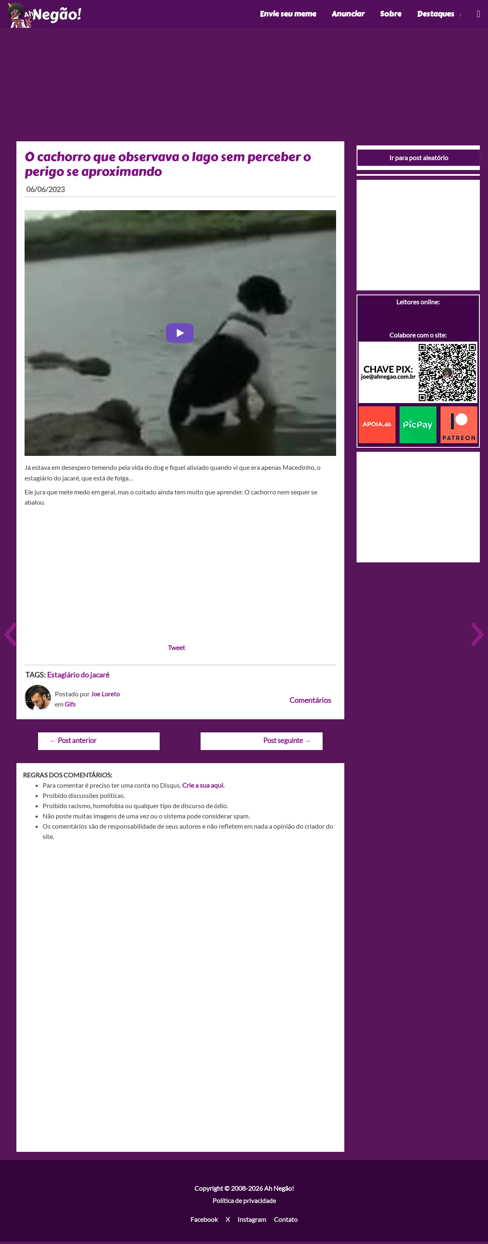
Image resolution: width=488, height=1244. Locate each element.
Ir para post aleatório (418, 159)
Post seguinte (287, 742)
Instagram (251, 1221)
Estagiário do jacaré (78, 676)
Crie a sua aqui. (203, 787)
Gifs (70, 706)
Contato (286, 1221)
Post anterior (73, 742)
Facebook (204, 1221)
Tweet (176, 649)
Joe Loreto (106, 696)
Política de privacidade (244, 1202)
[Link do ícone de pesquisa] (478, 15)
